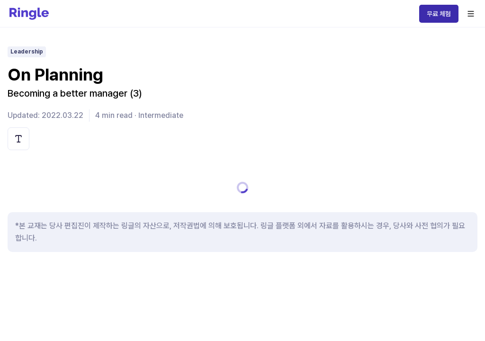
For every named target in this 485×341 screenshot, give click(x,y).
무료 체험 (439, 14)
